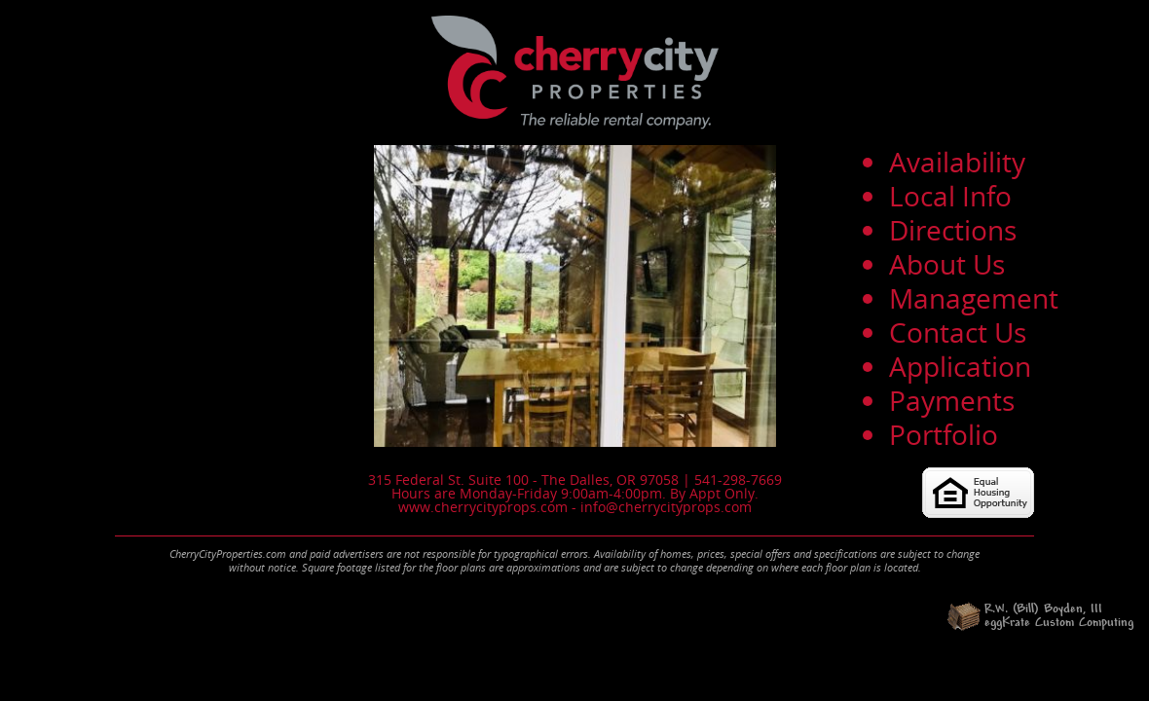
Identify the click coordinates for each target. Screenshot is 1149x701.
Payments (952, 400)
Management (973, 297)
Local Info (950, 195)
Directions (953, 229)
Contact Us (957, 332)
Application (960, 366)
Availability (957, 161)
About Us (947, 263)
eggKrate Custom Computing (1058, 623)
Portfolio (943, 434)
